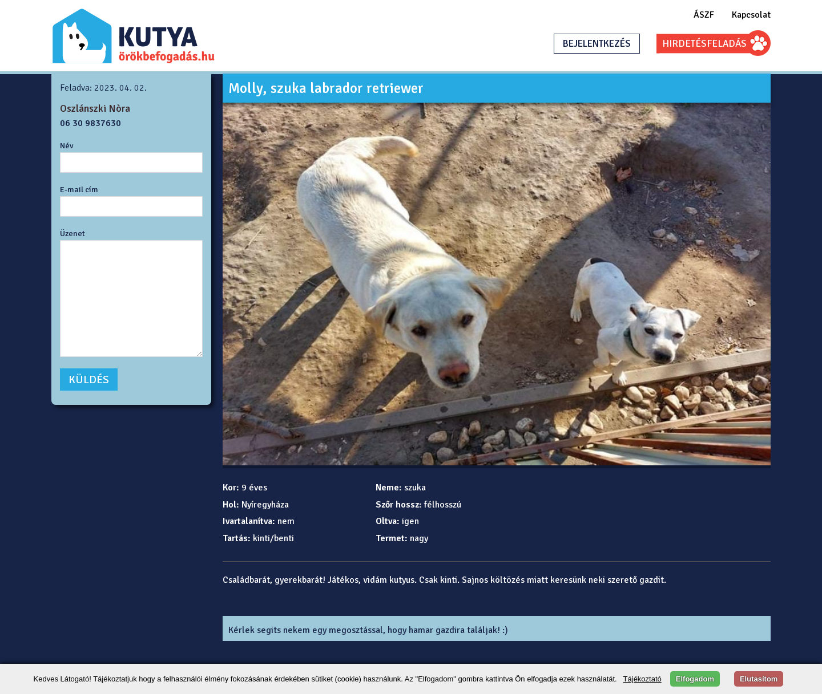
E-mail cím (79, 189)
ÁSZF (704, 15)
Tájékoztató (642, 679)
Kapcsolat (751, 15)
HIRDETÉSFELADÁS (704, 44)
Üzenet (72, 233)
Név (67, 145)
